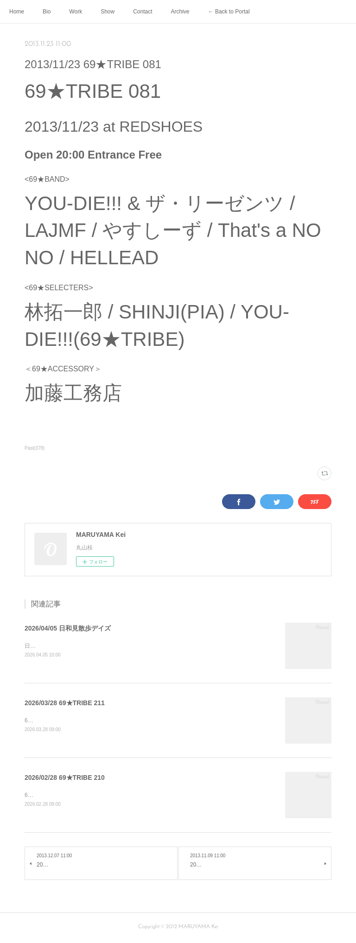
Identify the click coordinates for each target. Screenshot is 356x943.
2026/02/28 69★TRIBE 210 (65, 778)
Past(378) (34, 448)
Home (16, 11)
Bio (47, 11)
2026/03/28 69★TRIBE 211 (65, 703)
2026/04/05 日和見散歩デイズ (68, 628)
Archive (180, 11)
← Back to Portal (229, 11)
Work (75, 11)
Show (107, 11)
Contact (142, 11)
